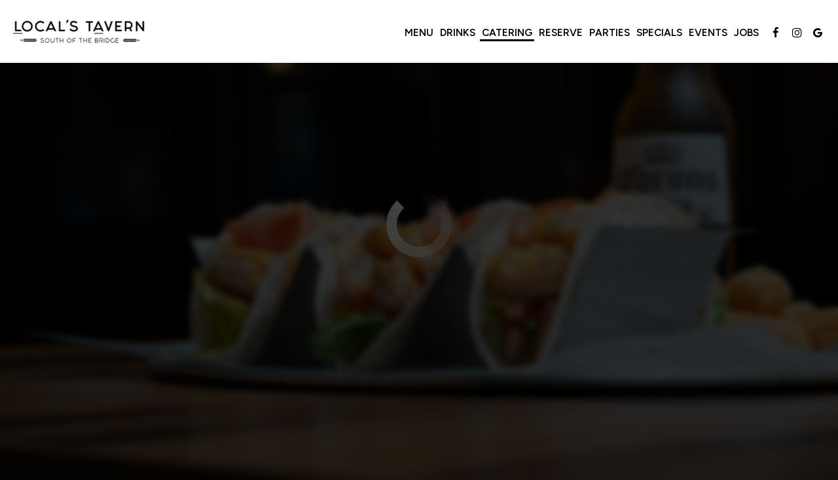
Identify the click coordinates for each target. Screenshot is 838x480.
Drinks (457, 32)
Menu (419, 32)
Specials (659, 32)
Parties (609, 32)
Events (708, 32)
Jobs (746, 32)
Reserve (561, 32)
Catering (507, 32)
